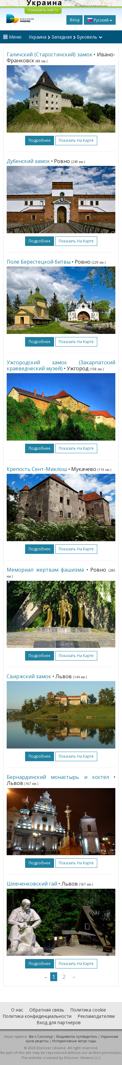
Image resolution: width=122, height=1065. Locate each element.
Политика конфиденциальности (37, 1016)
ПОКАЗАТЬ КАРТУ (43, 10)
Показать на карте (76, 140)
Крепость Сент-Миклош (37, 469)
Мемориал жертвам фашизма (45, 569)
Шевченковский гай (32, 883)
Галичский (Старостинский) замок (49, 54)
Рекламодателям (96, 1016)
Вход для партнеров (59, 1022)
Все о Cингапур (41, 1036)
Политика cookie (88, 1010)
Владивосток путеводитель (76, 1036)
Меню (12, 37)
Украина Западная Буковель (65, 37)
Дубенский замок (28, 161)
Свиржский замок (29, 676)
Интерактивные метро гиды (74, 1041)
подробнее (40, 140)
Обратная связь (46, 1010)
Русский (99, 20)
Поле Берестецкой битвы (39, 261)
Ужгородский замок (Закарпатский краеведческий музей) (61, 365)
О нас (17, 1010)
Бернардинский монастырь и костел (58, 777)
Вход (74, 19)
